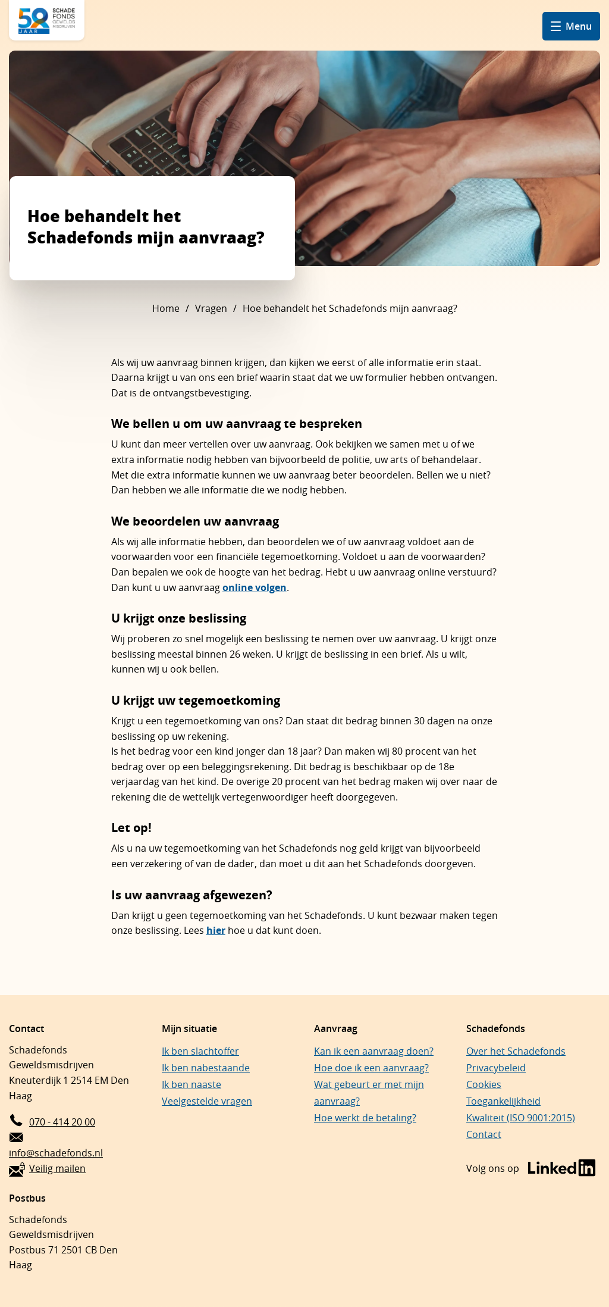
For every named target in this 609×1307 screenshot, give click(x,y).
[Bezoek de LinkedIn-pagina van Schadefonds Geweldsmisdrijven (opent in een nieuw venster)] (531, 1169)
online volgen (254, 587)
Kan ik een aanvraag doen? (374, 1051)
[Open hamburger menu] (571, 26)
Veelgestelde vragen (207, 1101)
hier (215, 930)
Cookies (483, 1084)
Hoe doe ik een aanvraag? (371, 1067)
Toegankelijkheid (503, 1101)
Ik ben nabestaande (206, 1067)
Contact (483, 1134)
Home (166, 308)
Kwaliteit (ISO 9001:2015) (520, 1117)
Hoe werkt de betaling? (365, 1117)
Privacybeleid (496, 1067)
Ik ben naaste (191, 1084)
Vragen (211, 308)
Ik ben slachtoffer (200, 1051)
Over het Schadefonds (516, 1051)
